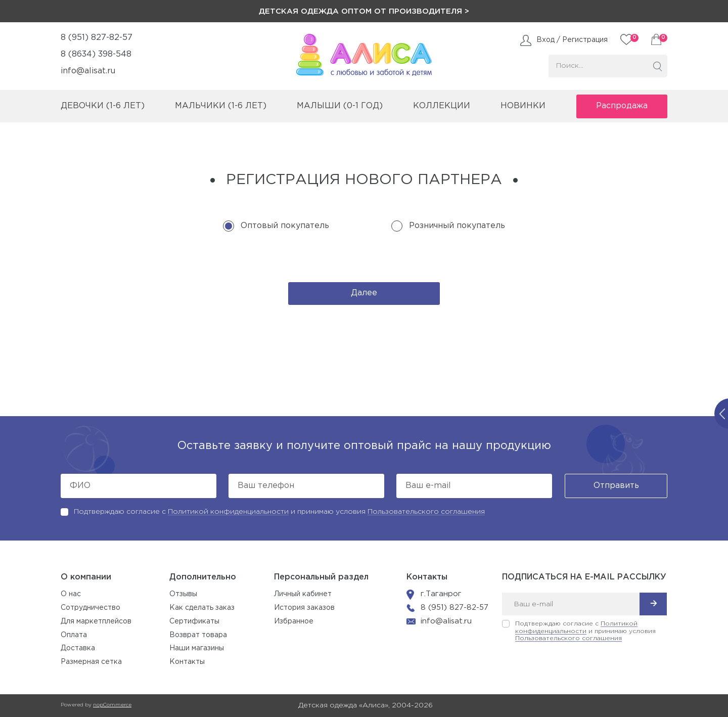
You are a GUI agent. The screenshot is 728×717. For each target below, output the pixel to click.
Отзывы (183, 594)
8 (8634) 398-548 (96, 54)
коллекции (441, 106)
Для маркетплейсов (96, 621)
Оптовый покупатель (285, 226)
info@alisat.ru (88, 71)
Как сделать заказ (202, 608)
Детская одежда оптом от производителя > (364, 11)
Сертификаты (194, 621)
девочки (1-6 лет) (103, 106)
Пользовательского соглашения (426, 512)
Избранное (293, 621)
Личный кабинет (303, 594)
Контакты (187, 662)
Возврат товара (198, 635)
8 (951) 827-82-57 (96, 37)
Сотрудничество (90, 608)
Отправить (616, 485)
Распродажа (622, 106)
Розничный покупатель (457, 226)
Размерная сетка (91, 662)
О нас (71, 594)
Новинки (522, 106)
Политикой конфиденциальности (228, 512)
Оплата (74, 635)
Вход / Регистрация (572, 40)
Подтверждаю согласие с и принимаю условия (279, 512)
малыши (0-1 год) (340, 106)
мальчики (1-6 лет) (220, 106)
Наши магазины (196, 648)
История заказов (304, 608)
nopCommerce (112, 705)
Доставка (78, 648)
